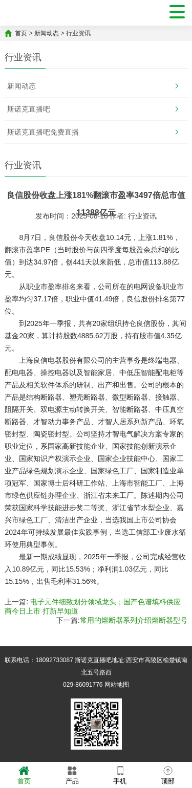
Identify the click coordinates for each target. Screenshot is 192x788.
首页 (21, 33)
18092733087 (54, 660)
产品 (72, 774)
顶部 (168, 774)
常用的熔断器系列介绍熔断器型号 (133, 620)
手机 (119, 774)
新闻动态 (46, 33)
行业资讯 (78, 33)
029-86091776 (82, 684)
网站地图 (116, 684)
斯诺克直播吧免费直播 (43, 132)
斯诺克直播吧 (28, 109)
